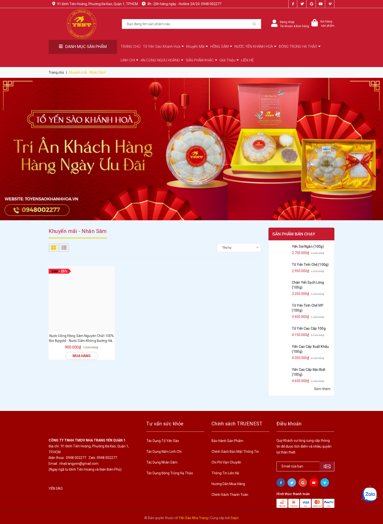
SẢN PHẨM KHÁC (201, 60)
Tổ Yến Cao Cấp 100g (309, 328)
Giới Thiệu (229, 60)
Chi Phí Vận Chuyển (226, 462)
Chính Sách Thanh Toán (230, 495)
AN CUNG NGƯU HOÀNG (162, 60)
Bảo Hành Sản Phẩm (227, 441)
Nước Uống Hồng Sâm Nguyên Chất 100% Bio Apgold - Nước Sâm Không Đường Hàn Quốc (81, 338)
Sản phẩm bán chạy (293, 234)
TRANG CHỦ (130, 46)
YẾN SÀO (56, 488)
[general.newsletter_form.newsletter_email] (305, 466)
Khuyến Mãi (197, 46)
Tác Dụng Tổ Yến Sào (162, 441)
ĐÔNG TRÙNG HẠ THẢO (299, 46)
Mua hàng (82, 356)
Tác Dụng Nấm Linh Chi (163, 452)
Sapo (235, 518)
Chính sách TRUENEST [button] (237, 424)
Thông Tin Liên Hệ (225, 473)
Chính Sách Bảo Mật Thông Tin (235, 452)
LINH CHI (129, 60)
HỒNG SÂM (221, 46)
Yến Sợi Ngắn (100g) (308, 246)
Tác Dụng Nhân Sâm (162, 462)
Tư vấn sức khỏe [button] (165, 424)
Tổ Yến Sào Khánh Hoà (163, 46)
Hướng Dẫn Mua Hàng (228, 484)
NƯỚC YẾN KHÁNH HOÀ (255, 46)
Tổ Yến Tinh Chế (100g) (310, 265)
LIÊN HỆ (247, 60)
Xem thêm (322, 389)
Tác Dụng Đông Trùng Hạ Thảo (169, 473)
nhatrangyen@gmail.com (78, 464)
